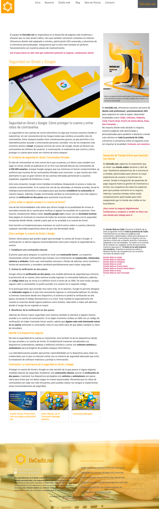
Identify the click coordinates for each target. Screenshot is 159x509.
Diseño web (64, 2)
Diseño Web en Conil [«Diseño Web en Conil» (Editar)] (112, 264)
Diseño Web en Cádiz (89, 496)
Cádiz (122, 117)
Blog (78, 2)
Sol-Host (106, 496)
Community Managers (83, 413)
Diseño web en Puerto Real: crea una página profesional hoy (23, 416)
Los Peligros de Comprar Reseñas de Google (96, 492)
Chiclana (131, 117)
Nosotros (49, 2)
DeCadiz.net (41, 460)
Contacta (109, 2)
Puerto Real (114, 121)
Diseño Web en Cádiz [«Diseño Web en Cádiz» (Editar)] (112, 257)
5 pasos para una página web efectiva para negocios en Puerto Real (104, 482)
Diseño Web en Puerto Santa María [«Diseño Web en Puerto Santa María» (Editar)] (118, 268)
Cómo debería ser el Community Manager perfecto (50, 416)
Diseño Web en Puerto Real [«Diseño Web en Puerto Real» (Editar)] (115, 266)
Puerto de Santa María (132, 121)
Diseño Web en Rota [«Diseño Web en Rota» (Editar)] (112, 270)
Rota (146, 121)
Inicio (37, 2)
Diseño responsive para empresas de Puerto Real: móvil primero (103, 468)
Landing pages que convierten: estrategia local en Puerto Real (102, 472)
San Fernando (109, 124)
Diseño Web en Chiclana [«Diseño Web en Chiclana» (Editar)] (114, 259)
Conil (104, 121)
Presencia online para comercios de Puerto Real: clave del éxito (103, 477)
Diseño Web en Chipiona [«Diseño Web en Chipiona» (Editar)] (114, 262)
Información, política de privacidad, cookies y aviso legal (79, 498)
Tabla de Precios (92, 2)
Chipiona (140, 117)
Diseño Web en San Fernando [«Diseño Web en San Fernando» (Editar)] (116, 273)
